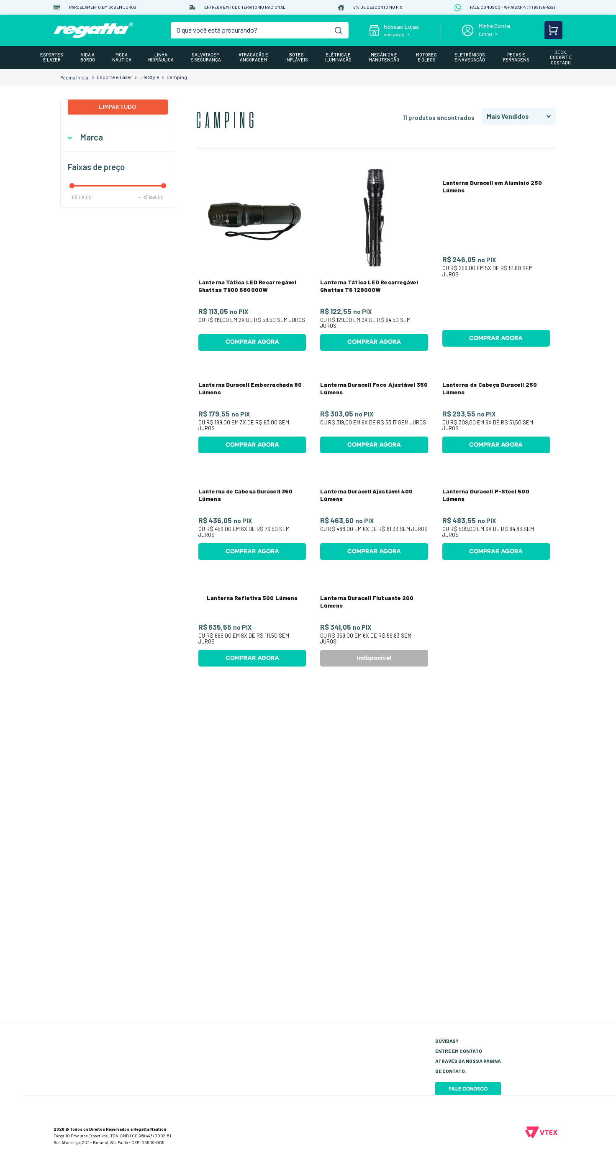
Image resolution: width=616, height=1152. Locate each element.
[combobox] (260, 30)
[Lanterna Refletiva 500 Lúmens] (252, 885)
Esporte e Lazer (114, 77)
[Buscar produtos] (338, 30)
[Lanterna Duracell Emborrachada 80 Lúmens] (252, 468)
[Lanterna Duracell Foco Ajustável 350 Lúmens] (374, 468)
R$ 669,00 (151, 197)
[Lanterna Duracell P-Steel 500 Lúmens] (496, 676)
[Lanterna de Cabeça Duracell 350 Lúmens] (252, 676)
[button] (118, 137)
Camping (177, 77)
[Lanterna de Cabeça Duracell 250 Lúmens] (496, 468)
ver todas (394, 34)
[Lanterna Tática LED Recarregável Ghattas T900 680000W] (252, 259)
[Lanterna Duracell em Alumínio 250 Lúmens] (496, 259)
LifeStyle (149, 77)
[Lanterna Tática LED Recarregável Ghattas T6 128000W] (374, 259)
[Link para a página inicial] (75, 77)
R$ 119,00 (82, 197)
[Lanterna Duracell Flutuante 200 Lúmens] (374, 885)
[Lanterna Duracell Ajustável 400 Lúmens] (374, 676)
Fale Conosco (468, 1088)
